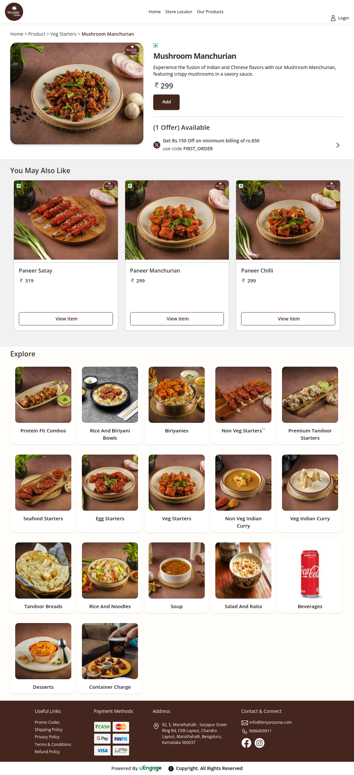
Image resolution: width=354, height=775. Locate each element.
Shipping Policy (48, 729)
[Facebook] (246, 743)
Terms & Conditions (53, 744)
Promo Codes (47, 722)
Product (36, 34)
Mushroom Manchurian (108, 34)
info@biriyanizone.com (266, 722)
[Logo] (14, 12)
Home (16, 34)
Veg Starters (64, 34)
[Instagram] (260, 743)
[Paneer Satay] (66, 221)
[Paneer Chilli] (288, 221)
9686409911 (256, 731)
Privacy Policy (47, 737)
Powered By (136, 768)
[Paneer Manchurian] (177, 221)
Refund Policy (47, 752)
